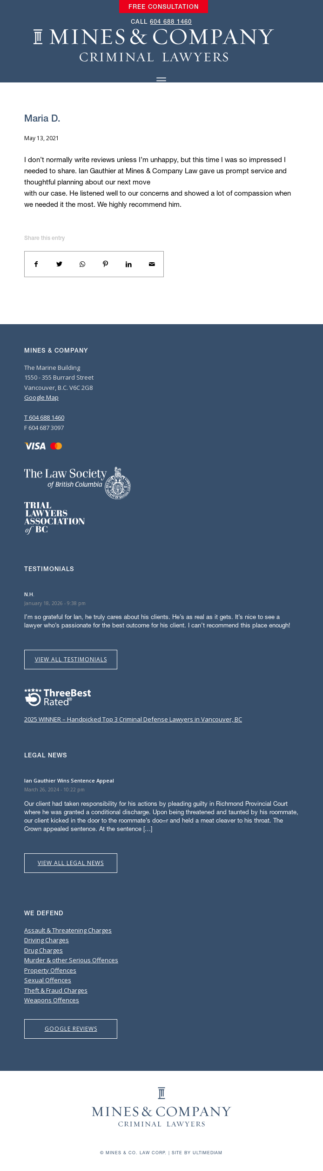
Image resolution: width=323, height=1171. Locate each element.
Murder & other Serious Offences (71, 960)
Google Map (41, 397)
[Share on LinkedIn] (129, 264)
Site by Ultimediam (197, 1152)
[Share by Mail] (151, 264)
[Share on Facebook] (36, 264)
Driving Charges (46, 940)
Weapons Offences (51, 1000)
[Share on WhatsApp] (82, 264)
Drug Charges (43, 950)
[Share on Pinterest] (105, 264)
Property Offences (50, 970)
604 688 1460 (171, 21)
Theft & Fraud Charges (55, 990)
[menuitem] (163, 7)
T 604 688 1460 (44, 417)
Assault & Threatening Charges (68, 930)
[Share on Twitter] (59, 264)
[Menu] (161, 80)
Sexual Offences (47, 980)
